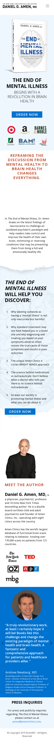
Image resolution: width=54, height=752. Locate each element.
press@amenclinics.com (27, 721)
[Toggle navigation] (47, 6)
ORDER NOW (27, 114)
